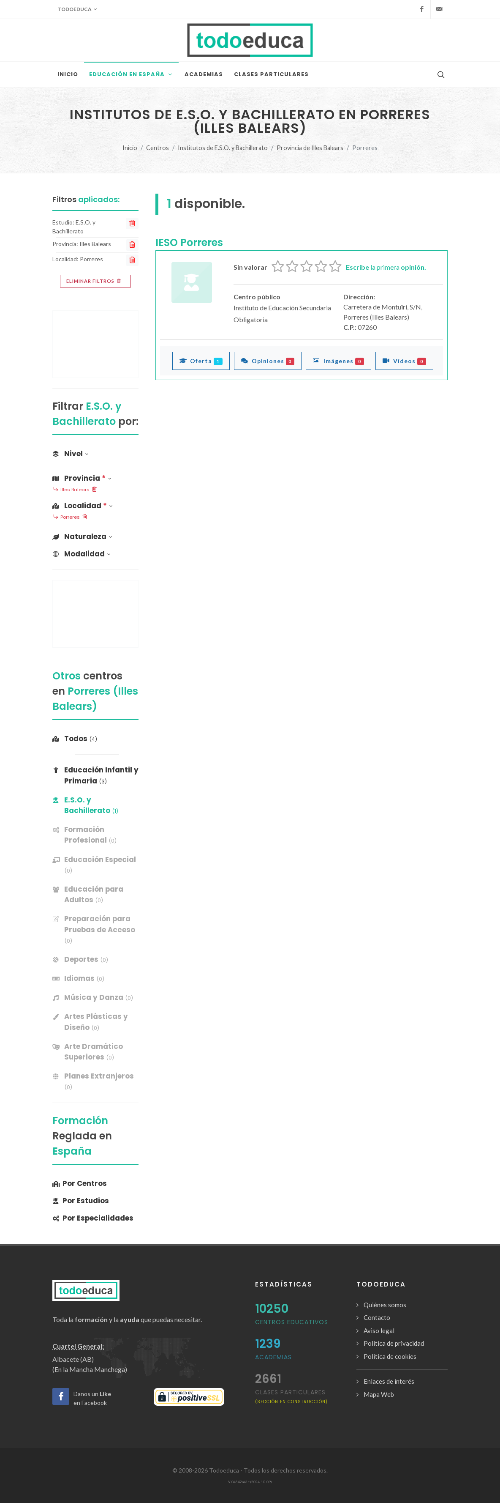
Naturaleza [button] (82, 536)
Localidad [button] (82, 506)
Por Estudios (80, 1201)
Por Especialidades (92, 1218)
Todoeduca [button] (77, 9)
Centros (157, 147)
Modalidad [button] (81, 554)
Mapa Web (379, 1394)
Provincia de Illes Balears (310, 147)
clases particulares (291, 1396)
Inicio (129, 147)
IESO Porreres (189, 242)
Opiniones (268, 361)
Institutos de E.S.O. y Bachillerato (223, 147)
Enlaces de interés (389, 1381)
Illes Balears (75, 490)
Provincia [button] (81, 478)
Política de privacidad (394, 1343)
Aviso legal (379, 1330)
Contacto (377, 1317)
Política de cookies (390, 1356)
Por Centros (79, 1183)
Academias (273, 1357)
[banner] (95, 835)
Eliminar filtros (94, 281)
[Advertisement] (95, 344)
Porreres (70, 517)
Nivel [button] (70, 454)
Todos (74, 739)
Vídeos (404, 361)
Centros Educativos (291, 1322)
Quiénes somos (385, 1305)
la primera (386, 267)
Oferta (201, 361)
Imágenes (338, 361)
